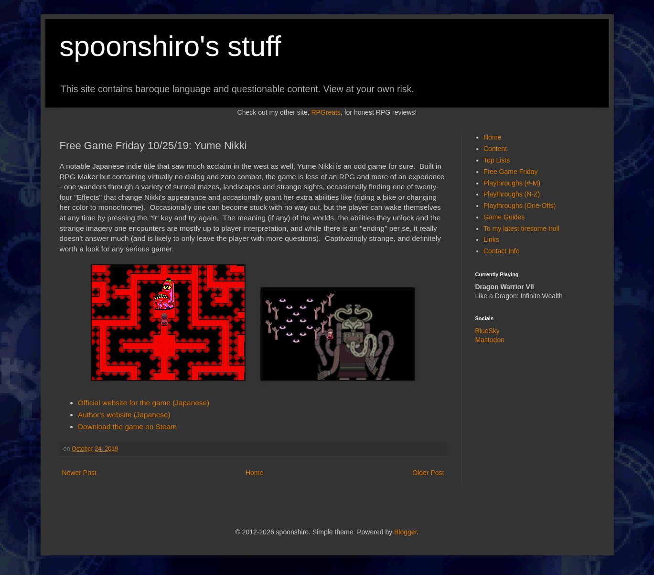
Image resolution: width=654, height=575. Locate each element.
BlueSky (487, 331)
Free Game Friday (510, 171)
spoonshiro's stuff (170, 46)
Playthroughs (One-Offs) (519, 205)
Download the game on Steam (127, 427)
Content (495, 148)
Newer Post (79, 473)
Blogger (405, 532)
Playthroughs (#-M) (511, 183)
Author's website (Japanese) (124, 415)
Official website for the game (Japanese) (143, 403)
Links (491, 239)
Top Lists (496, 160)
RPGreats (325, 112)
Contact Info (501, 251)
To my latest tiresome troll (521, 228)
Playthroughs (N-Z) (511, 194)
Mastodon (489, 340)
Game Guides (504, 217)
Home (254, 473)
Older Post (428, 473)
